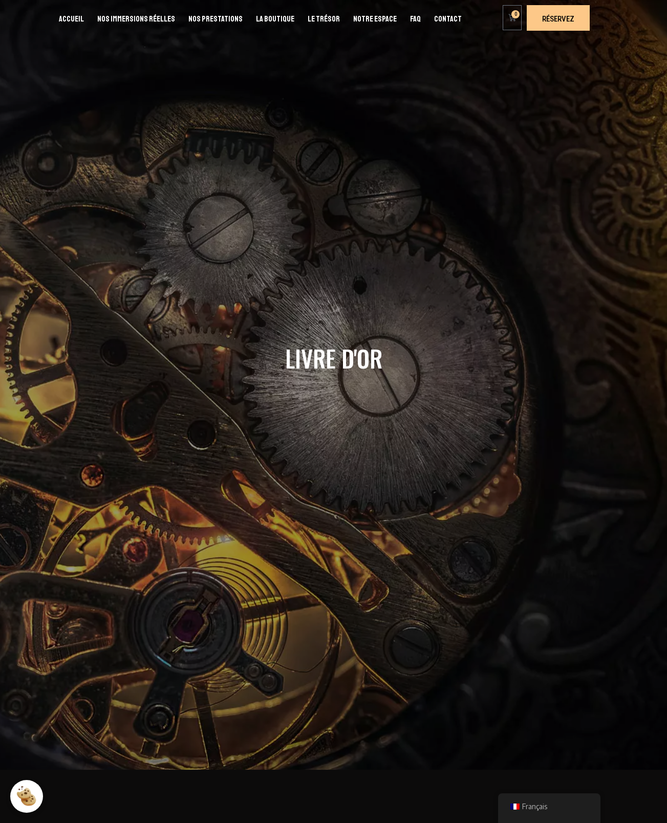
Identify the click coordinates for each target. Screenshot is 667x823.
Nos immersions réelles (136, 19)
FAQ (415, 19)
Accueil (71, 19)
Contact (448, 19)
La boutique (275, 19)
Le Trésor (324, 19)
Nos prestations (215, 19)
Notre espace (375, 19)
